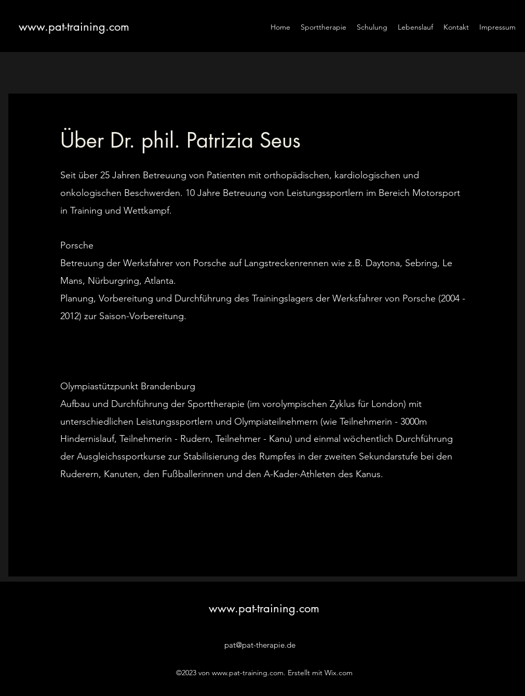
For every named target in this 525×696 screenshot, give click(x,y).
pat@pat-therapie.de (259, 645)
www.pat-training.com (74, 26)
